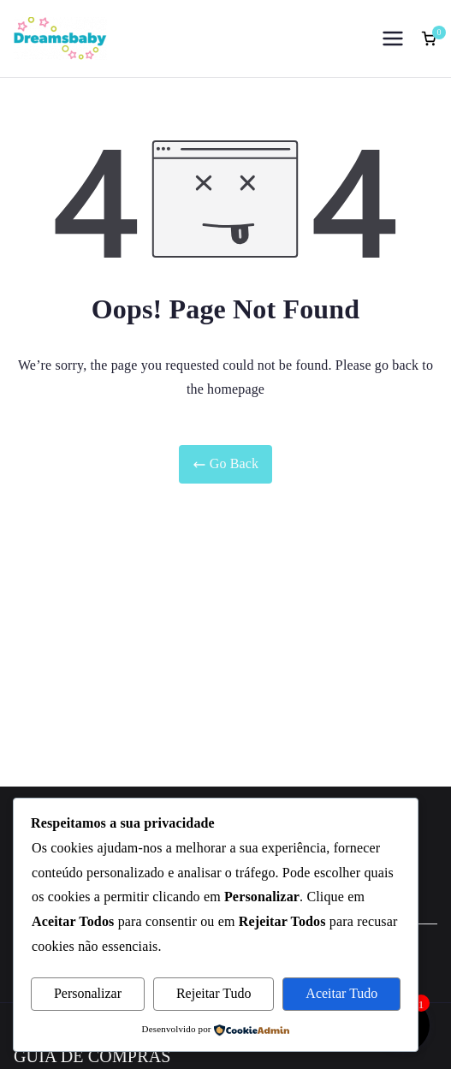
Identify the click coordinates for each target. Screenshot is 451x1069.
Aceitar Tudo (341, 993)
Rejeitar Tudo (214, 993)
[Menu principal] (392, 38)
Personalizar (88, 993)
